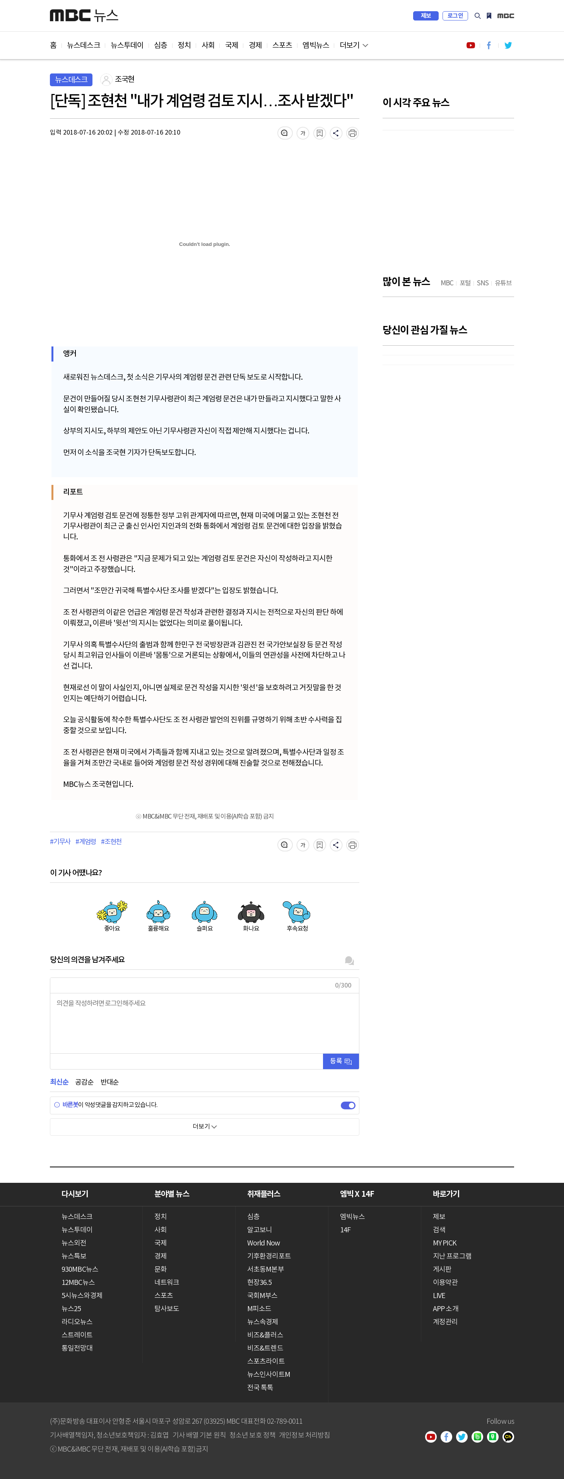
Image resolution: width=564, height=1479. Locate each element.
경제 (255, 45)
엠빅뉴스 (316, 45)
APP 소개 (445, 1309)
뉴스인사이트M (268, 1375)
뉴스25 (71, 1309)
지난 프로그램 (452, 1256)
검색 (477, 15)
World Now (263, 1243)
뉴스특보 (74, 1256)
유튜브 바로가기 (471, 45)
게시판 (442, 1270)
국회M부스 (262, 1296)
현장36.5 (259, 1283)
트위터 (464, 1438)
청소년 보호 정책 (252, 1435)
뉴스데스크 (83, 45)
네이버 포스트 (495, 1438)
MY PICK (489, 15)
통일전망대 (77, 1348)
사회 (208, 45)
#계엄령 (85, 842)
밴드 (480, 1438)
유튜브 (434, 1438)
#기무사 (60, 842)
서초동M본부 (265, 1270)
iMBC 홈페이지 (505, 16)
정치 (184, 45)
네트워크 (166, 1283)
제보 (426, 15)
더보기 (349, 45)
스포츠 (282, 45)
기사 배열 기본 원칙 (199, 1435)
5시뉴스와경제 (82, 1296)
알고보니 (259, 1230)
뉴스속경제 (263, 1322)
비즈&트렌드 (265, 1348)
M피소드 (259, 1309)
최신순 (59, 1082)
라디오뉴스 (77, 1322)
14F (345, 1230)
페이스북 (449, 1438)
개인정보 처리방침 (304, 1435)
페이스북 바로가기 (489, 45)
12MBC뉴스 (78, 1283)
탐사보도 (166, 1309)
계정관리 (445, 1322)
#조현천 (111, 842)
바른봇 (66, 1105)
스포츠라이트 (266, 1362)
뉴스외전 (74, 1243)
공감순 (84, 1082)
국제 (231, 45)
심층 (160, 45)
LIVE (439, 1296)
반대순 (110, 1082)
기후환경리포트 (269, 1256)
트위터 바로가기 (508, 45)
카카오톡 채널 (511, 1438)
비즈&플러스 (265, 1335)
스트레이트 (77, 1335)
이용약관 (445, 1283)
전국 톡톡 (260, 1388)
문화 (160, 1270)
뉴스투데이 (127, 45)
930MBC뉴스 (80, 1270)
